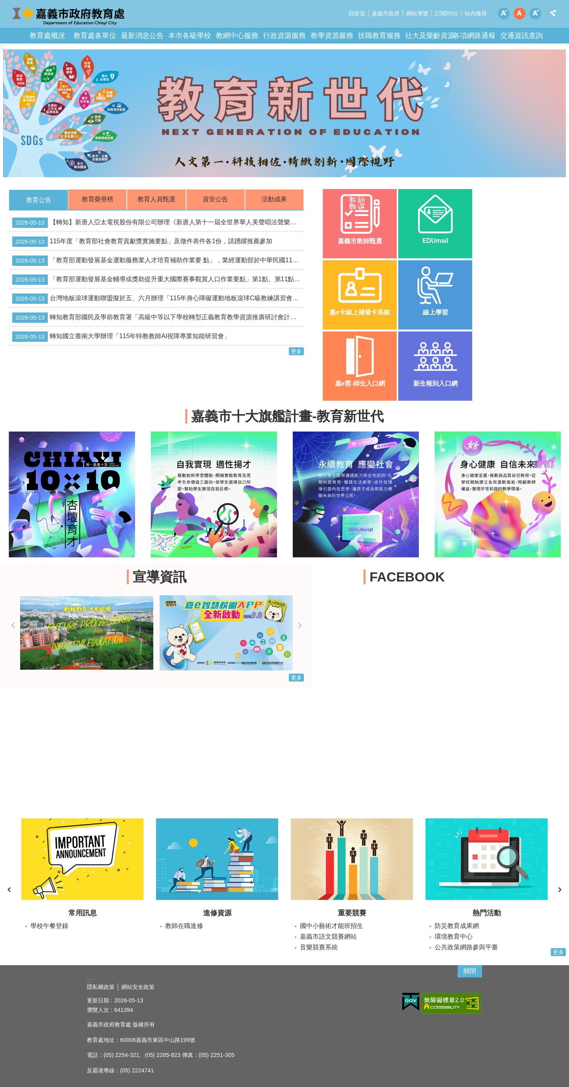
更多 (296, 351)
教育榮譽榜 (97, 199)
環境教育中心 (454, 936)
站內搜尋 (476, 13)
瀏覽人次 (98, 1010)
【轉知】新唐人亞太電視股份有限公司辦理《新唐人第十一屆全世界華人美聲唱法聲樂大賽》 (158, 223)
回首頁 (357, 13)
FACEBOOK (407, 577)
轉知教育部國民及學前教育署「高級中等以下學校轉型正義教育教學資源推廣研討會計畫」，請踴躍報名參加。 (158, 317)
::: (2, 47)
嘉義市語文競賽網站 (328, 936)
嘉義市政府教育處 (69, 16)
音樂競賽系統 (319, 947)
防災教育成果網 (457, 925)
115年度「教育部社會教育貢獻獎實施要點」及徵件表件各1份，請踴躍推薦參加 (142, 242)
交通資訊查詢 (521, 36)
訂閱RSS (446, 13)
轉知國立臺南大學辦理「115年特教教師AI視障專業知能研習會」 (121, 336)
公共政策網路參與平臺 (466, 947)
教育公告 (38, 200)
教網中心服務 (237, 36)
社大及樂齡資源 (430, 36)
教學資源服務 (332, 36)
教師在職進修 (184, 925)
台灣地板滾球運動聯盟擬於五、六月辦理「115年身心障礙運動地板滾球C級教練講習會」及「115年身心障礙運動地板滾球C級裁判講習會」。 (158, 299)
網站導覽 (417, 13)
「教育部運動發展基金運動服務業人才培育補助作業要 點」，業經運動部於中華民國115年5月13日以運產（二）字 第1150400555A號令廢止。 (158, 261)
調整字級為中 (520, 13)
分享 (553, 13)
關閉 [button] (469, 971)
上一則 (13, 625)
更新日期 (98, 1000)
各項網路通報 (474, 36)
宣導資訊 (160, 577)
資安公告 (215, 199)
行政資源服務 (284, 36)
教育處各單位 (94, 36)
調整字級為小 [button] (504, 13)
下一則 (300, 625)
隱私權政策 (101, 987)
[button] (284, 113)
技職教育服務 (379, 36)
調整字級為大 (535, 13)
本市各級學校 (189, 36)
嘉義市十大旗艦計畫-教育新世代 (287, 416)
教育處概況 (47, 36)
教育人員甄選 (156, 199)
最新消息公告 (142, 36)
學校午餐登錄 (49, 925)
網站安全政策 (137, 987)
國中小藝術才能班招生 (331, 925)
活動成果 (274, 199)
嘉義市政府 (385, 13)
